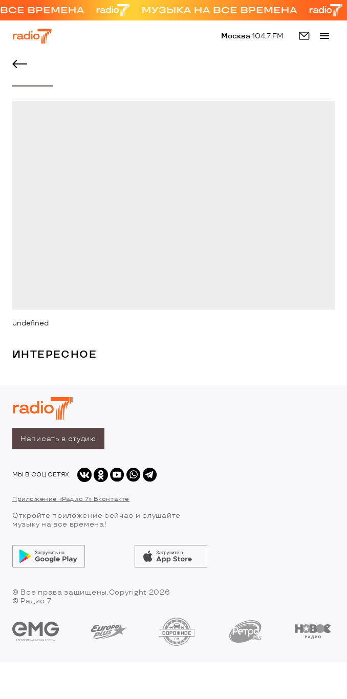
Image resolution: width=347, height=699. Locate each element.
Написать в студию (58, 438)
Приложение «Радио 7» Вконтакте (70, 499)
